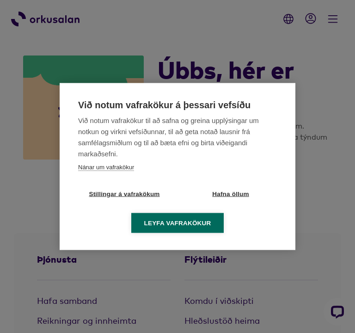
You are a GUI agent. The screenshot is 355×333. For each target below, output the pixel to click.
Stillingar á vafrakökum (124, 194)
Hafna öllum (230, 194)
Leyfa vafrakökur (177, 223)
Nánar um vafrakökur (106, 167)
